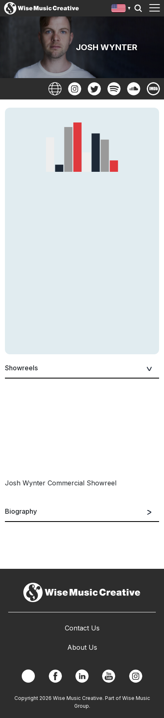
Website (54, 88)
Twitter (94, 88)
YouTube (108, 676)
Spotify (114, 88)
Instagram (74, 88)
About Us (82, 647)
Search (138, 8)
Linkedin (82, 676)
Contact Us (82, 628)
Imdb (153, 88)
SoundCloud (133, 88)
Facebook (55, 676)
